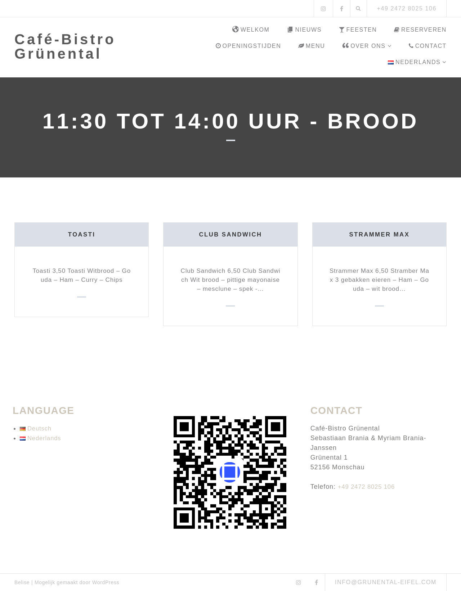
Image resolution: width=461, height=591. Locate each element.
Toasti (82, 234)
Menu (311, 46)
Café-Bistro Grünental (65, 46)
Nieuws (304, 30)
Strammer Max (379, 234)
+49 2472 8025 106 (368, 486)
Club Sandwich (230, 234)
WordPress (105, 582)
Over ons (363, 46)
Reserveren (420, 30)
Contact (428, 46)
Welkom (251, 30)
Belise (22, 582)
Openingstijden (248, 46)
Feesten (358, 30)
